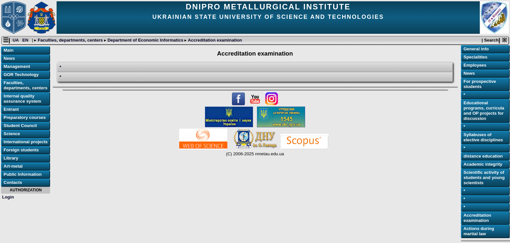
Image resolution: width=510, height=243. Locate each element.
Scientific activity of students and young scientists (484, 177)
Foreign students (21, 149)
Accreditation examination (214, 40)
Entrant (11, 109)
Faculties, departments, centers (70, 40)
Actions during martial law (478, 231)
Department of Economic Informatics (145, 40)
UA (16, 40)
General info (476, 48)
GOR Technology (21, 74)
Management (17, 66)
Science (12, 133)
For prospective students (479, 84)
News (9, 58)
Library (11, 158)
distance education (483, 156)
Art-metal (13, 166)
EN (26, 40)
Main (8, 50)
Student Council (20, 125)
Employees (474, 65)
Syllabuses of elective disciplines (483, 137)
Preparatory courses (25, 117)
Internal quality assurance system (22, 99)
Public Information (23, 174)
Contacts (13, 182)
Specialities (475, 57)
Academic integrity (482, 164)
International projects (26, 141)
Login (8, 197)
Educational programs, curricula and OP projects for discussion (483, 110)
